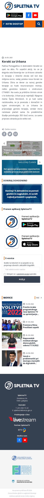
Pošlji (22, 279)
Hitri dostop (13, 23)
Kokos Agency (30, 496)
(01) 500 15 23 (22, 408)
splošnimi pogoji (23, 274)
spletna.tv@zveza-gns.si (23, 410)
